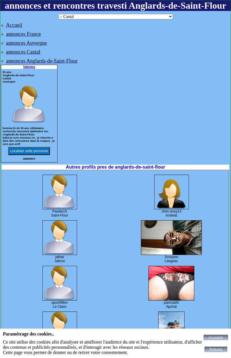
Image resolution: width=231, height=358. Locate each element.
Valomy (29, 67)
